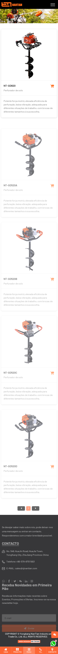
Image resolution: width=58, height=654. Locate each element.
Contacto (10, 551)
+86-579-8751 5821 (25, 569)
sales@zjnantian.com (26, 575)
